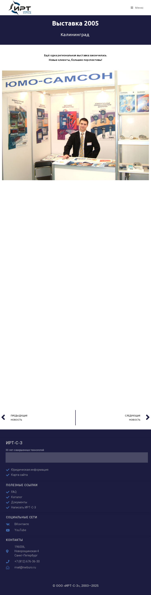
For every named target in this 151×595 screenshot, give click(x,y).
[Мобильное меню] (137, 7)
